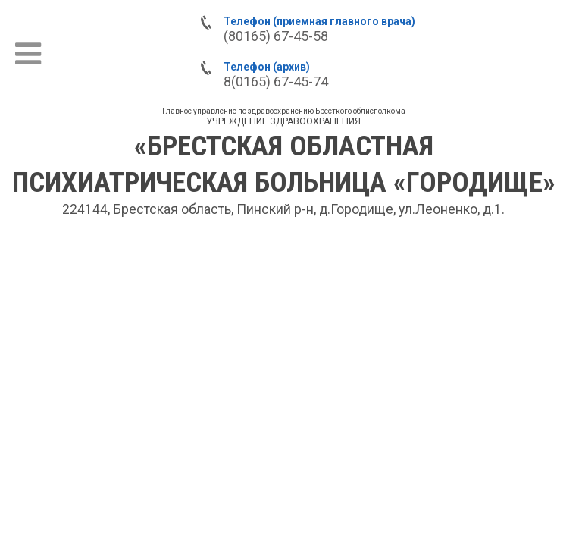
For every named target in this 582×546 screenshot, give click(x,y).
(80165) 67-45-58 (276, 36)
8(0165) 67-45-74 (276, 81)
